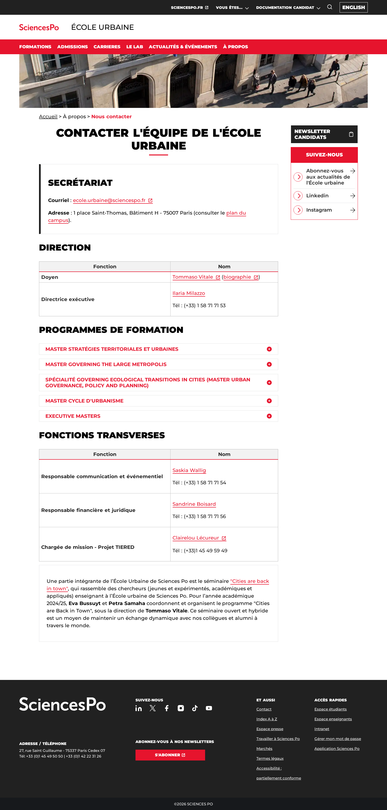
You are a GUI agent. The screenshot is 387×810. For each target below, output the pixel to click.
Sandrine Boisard (194, 504)
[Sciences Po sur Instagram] (181, 708)
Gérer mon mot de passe (337, 738)
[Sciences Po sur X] (153, 708)
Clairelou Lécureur (196, 538)
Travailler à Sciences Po (278, 738)
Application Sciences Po (337, 748)
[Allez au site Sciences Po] (38, 29)
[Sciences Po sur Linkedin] (138, 708)
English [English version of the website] (353, 7)
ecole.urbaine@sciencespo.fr (109, 200)
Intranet (321, 728)
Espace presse (269, 728)
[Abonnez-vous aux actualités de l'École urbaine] (330, 177)
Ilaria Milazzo (189, 293)
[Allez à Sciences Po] (62, 704)
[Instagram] (330, 210)
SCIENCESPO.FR (187, 7)
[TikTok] (195, 708)
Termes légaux (270, 758)
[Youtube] (209, 708)
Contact (263, 709)
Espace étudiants (330, 709)
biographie (237, 277)
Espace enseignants (333, 719)
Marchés (264, 748)
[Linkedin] (330, 196)
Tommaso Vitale (193, 277)
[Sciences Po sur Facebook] (167, 708)
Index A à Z (266, 719)
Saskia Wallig (189, 470)
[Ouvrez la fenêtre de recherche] (329, 6)
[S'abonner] (170, 755)
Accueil (48, 116)
